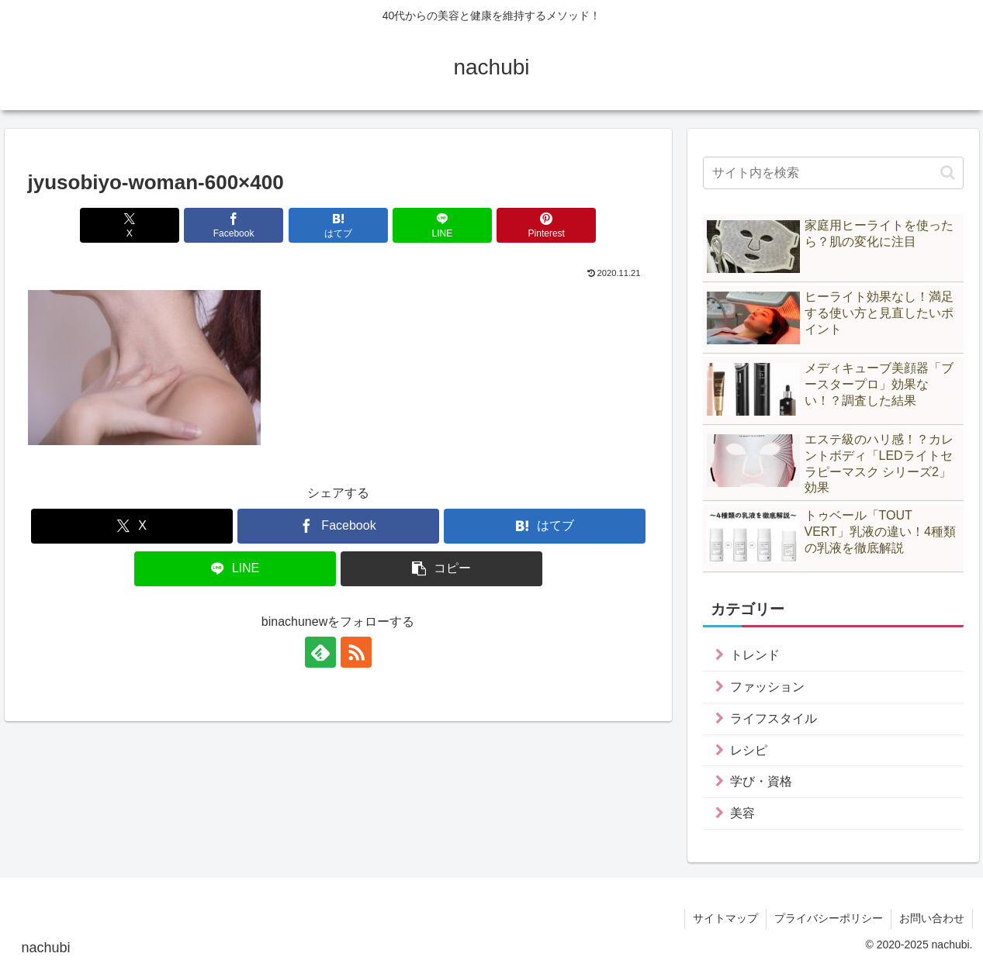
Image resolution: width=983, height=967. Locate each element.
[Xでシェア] (129, 225)
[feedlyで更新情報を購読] (320, 652)
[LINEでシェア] (442, 225)
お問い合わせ (931, 918)
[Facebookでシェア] (233, 225)
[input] (833, 173)
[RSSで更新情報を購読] (356, 652)
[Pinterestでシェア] (546, 225)
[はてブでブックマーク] (338, 225)
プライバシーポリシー (828, 918)
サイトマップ (725, 918)
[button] (441, 568)
